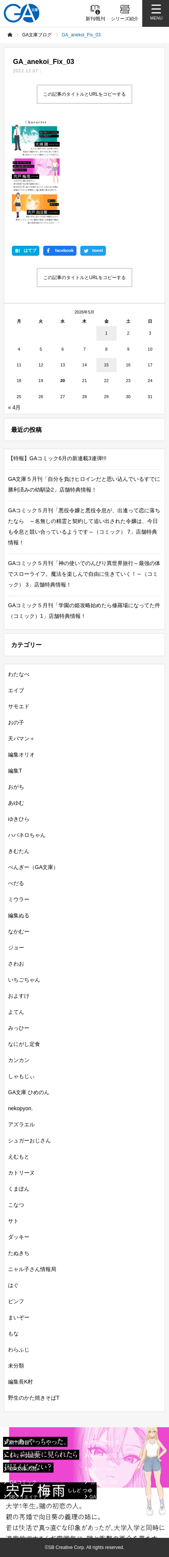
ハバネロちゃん (27, 835)
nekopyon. (20, 1108)
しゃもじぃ (21, 1076)
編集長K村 (20, 1382)
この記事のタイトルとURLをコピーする (84, 94)
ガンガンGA (103, 1482)
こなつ (16, 1205)
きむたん (18, 851)
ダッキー (18, 1237)
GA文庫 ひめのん (28, 1092)
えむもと (18, 1156)
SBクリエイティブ (28, 1497)
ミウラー (18, 899)
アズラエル (21, 1124)
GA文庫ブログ (106, 1456)
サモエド (18, 706)
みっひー (18, 1028)
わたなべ (18, 674)
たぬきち (18, 1253)
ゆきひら (18, 819)
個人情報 (18, 1528)
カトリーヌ (21, 1173)
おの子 (16, 722)
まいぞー (18, 1317)
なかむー (18, 931)
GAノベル (101, 1469)
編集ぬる (18, 915)
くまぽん (18, 1189)
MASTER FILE (104, 1508)
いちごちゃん (24, 980)
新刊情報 (19, 1442)
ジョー (16, 947)
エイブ (16, 690)
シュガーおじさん (29, 1140)
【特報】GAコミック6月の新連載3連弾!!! (57, 458)
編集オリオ (21, 755)
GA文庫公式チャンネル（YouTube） (127, 1497)
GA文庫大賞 (23, 1469)
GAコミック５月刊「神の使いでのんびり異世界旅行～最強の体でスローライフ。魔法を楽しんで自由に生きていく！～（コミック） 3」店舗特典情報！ (84, 574)
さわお (16, 964)
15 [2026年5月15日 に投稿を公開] (106, 365)
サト (13, 1221)
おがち (16, 787)
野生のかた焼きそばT (34, 1398)
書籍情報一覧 (105, 1442)
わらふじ (18, 1349)
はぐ (13, 1285)
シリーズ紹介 (24, 1456)
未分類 (16, 1366)
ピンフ (16, 1301)
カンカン (18, 1060)
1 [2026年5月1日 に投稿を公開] (106, 333)
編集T (15, 771)
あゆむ (16, 803)
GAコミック (23, 1482)
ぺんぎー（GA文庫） (33, 867)
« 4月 (14, 407)
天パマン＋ (21, 738)
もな (13, 1333)
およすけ (18, 996)
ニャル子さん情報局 (32, 1269)
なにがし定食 (24, 1044)
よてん (16, 1012)
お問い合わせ (103, 1528)
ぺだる (16, 883)
